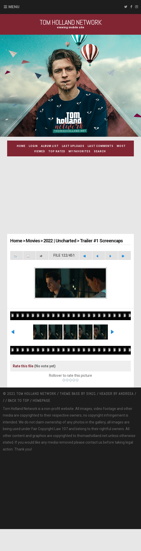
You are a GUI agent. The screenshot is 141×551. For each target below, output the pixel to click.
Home (21, 146)
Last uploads (73, 146)
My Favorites (80, 151)
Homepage (41, 422)
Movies (32, 240)
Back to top (18, 422)
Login (33, 146)
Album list (50, 146)
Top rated (56, 151)
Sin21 (91, 415)
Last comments (100, 146)
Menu (13, 7)
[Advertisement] (74, 196)
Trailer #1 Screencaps (98, 240)
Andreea (127, 415)
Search (100, 151)
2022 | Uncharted (58, 240)
